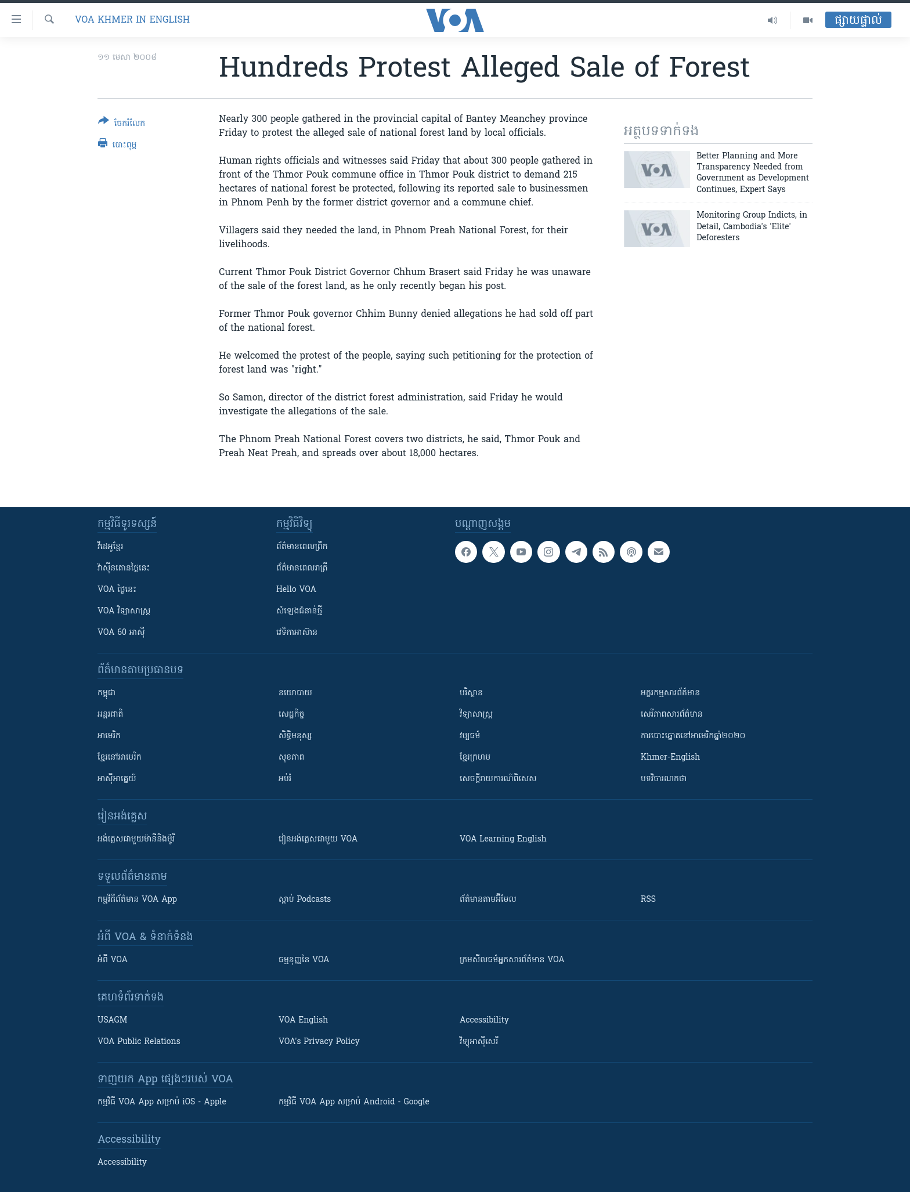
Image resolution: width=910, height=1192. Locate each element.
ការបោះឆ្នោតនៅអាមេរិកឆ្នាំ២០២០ (693, 736)
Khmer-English (670, 758)
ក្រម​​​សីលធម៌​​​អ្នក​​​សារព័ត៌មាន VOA (512, 960)
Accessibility (484, 1020)
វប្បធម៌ (470, 736)
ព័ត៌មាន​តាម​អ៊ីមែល (488, 900)
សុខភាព (291, 758)
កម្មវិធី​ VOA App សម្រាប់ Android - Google (354, 1102)
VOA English (303, 1020)
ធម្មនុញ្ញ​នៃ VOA (304, 960)
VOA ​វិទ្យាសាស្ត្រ (124, 611)
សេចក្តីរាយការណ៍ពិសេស (498, 779)
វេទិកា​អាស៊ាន (296, 633)
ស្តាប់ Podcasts (305, 900)
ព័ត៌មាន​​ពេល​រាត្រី (302, 568)
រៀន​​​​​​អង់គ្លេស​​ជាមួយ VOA (318, 839)
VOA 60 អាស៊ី (121, 633)
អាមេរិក (109, 736)
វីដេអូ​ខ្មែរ (110, 547)
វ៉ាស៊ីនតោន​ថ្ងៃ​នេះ (124, 568)
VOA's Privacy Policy (319, 1042)
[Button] (121, 124)
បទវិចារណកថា (664, 779)
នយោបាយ (295, 693)
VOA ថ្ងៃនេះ (117, 590)
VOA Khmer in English (132, 20)
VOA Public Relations (139, 1042)
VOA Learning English (503, 839)
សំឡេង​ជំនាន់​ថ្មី (299, 611)
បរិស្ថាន (471, 693)
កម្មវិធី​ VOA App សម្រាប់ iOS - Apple (162, 1102)
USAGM (112, 1020)
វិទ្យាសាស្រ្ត (476, 715)
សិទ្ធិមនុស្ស (295, 736)
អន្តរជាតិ (110, 715)
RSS (648, 900)
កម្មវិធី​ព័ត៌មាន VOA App (137, 900)
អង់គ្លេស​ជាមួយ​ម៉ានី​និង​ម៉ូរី (136, 839)
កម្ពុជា (106, 693)
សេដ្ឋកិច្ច (291, 715)
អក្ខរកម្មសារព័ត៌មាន (670, 693)
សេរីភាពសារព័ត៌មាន (672, 715)
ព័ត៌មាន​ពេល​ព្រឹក (302, 547)
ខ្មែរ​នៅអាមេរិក (120, 758)
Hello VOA (296, 590)
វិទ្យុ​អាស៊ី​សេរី (479, 1042)
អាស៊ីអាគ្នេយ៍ (117, 779)
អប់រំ (285, 779)
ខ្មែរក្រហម (475, 758)
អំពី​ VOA (113, 960)
